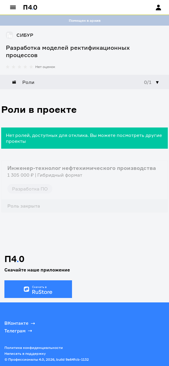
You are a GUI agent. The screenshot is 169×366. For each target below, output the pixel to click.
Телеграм (18, 331)
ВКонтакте (20, 323)
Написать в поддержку (25, 353)
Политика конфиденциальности (33, 347)
